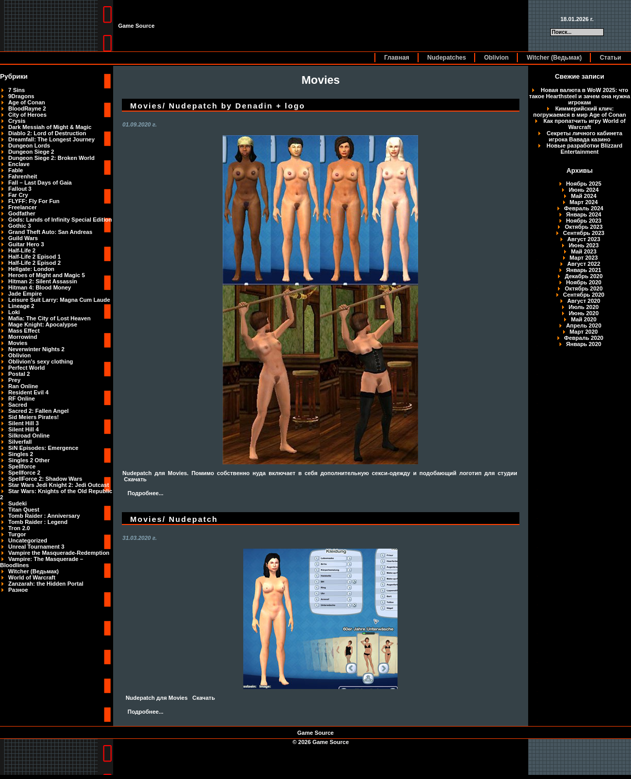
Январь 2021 (583, 270)
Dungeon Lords (29, 145)
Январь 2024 (583, 214)
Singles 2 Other (29, 460)
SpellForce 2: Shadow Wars (45, 479)
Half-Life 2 (21, 250)
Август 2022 (583, 264)
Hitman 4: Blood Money (39, 287)
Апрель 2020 (584, 325)
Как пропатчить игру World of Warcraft (585, 124)
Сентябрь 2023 (583, 233)
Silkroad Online (29, 435)
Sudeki (17, 503)
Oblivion (496, 57)
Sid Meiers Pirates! (33, 417)
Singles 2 (20, 454)
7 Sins (16, 90)
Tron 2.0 (19, 528)
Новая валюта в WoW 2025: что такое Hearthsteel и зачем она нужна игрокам (579, 96)
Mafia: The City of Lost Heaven (49, 318)
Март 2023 (584, 258)
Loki (14, 312)
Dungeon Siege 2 (31, 152)
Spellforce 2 (24, 472)
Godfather (21, 213)
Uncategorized (27, 540)
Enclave (19, 164)
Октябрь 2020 (584, 288)
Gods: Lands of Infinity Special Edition (60, 219)
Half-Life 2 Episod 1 (34, 256)
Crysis (17, 121)
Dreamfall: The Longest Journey (51, 139)
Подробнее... (146, 493)
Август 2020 (583, 301)
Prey (14, 380)
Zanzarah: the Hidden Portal (45, 584)
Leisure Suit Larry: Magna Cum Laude (59, 300)
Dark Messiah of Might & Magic (50, 127)
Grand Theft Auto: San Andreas (50, 232)
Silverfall (20, 442)
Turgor (17, 534)
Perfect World (26, 368)
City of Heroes (27, 115)
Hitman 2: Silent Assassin (42, 281)
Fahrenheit (22, 176)
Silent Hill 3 (23, 423)
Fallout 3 (19, 189)
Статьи (610, 57)
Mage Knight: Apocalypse (42, 324)
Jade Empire (25, 294)
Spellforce (21, 466)
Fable (15, 170)
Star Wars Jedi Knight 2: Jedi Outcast (58, 485)
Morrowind (22, 337)
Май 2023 (584, 251)
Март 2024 (584, 202)
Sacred (17, 405)
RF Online (21, 398)
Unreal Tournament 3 (36, 547)
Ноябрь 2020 (584, 282)
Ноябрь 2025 (584, 183)
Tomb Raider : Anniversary (44, 516)
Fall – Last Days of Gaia (40, 182)
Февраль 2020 (583, 338)
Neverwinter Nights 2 (36, 349)
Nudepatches (446, 57)
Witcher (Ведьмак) (554, 57)
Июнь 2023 (584, 245)
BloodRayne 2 (27, 108)
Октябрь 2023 (584, 227)
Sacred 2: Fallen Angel (38, 411)
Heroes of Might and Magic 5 (46, 275)
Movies (17, 343)
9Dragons (21, 96)
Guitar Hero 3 (26, 244)
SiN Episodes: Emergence (43, 448)
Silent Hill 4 (23, 429)
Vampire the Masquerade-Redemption (59, 553)
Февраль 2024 (583, 208)
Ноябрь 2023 (584, 221)
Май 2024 (584, 196)
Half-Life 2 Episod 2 (34, 263)
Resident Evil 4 (28, 392)
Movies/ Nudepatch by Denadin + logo (217, 105)
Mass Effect (24, 331)
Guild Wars (23, 238)
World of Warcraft (32, 577)
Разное (18, 590)
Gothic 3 (19, 226)
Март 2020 (584, 332)
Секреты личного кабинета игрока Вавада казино (584, 136)
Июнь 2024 (584, 190)
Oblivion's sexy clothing (40, 361)
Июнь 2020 (584, 313)
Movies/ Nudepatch (174, 519)
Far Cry (18, 195)
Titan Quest (23, 509)
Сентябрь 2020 (583, 295)
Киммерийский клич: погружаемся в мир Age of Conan (579, 111)
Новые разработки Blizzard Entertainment (584, 148)
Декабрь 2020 (584, 276)
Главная (396, 57)
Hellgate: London (31, 269)
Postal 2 (19, 374)
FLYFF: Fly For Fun (34, 201)
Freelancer (22, 207)
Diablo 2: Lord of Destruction (47, 133)
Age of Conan (26, 102)
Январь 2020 (583, 344)
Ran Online (23, 386)
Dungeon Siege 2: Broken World (51, 158)
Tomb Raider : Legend (37, 522)
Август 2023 (583, 239)
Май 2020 (584, 319)
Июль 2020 (584, 307)
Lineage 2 (21, 306)
